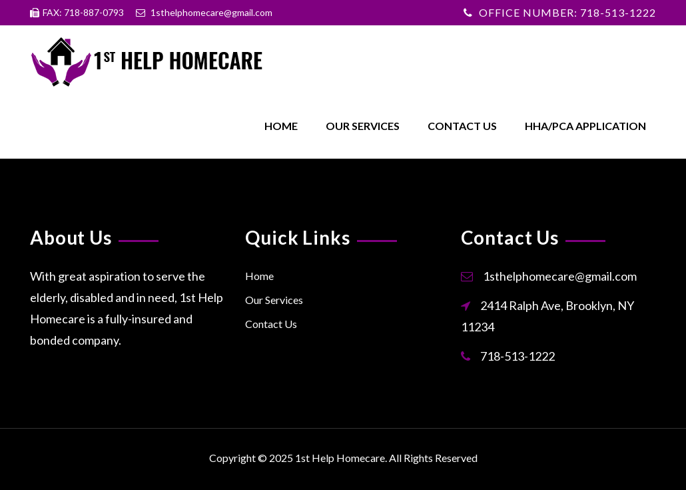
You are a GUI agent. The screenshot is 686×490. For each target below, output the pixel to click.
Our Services (363, 125)
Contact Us (462, 125)
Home (281, 125)
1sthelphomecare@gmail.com (560, 276)
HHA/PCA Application (585, 125)
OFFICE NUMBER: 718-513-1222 (567, 12)
